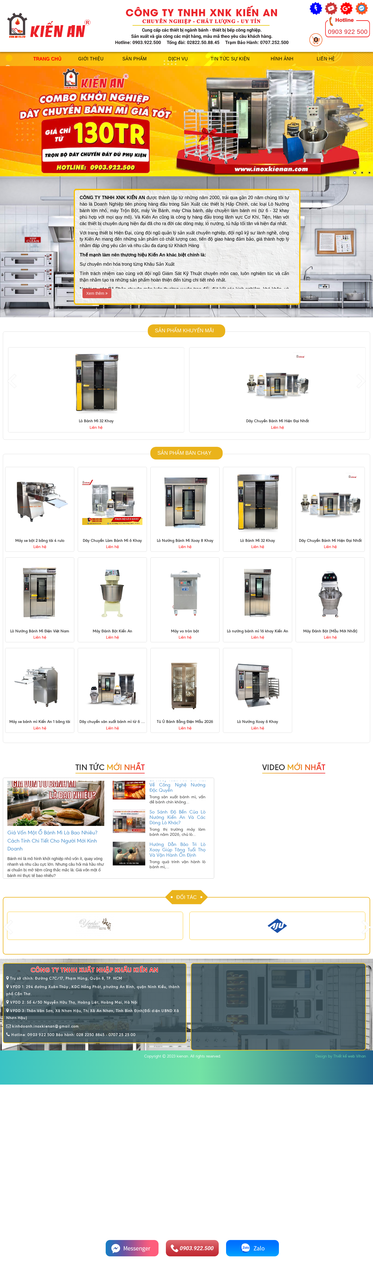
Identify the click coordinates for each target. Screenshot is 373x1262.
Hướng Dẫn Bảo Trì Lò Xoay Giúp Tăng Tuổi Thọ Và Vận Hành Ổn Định (177, 857)
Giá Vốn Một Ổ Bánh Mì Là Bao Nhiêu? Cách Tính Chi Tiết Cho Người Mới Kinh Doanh (52, 840)
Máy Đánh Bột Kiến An (112, 631)
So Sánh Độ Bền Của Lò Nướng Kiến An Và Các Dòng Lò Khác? (177, 824)
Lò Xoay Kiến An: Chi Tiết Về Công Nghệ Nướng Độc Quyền (177, 792)
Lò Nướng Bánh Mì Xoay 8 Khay (96, 421)
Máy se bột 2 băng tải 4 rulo (39, 540)
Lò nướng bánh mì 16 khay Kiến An (257, 631)
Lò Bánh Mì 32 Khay (277, 421)
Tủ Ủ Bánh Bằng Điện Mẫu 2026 (185, 721)
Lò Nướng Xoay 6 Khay (257, 721)
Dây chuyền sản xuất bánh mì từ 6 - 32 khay (118, 721)
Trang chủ (47, 58)
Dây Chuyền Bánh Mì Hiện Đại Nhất (330, 540)
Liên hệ (326, 58)
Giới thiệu (91, 58)
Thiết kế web (344, 1056)
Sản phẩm (134, 58)
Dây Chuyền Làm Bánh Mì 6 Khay (112, 540)
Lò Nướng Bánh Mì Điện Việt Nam (39, 631)
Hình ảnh (282, 58)
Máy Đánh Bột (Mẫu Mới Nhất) (330, 631)
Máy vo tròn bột (185, 631)
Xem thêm (97, 293)
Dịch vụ (178, 58)
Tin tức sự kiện (230, 58)
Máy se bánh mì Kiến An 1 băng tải (39, 721)
